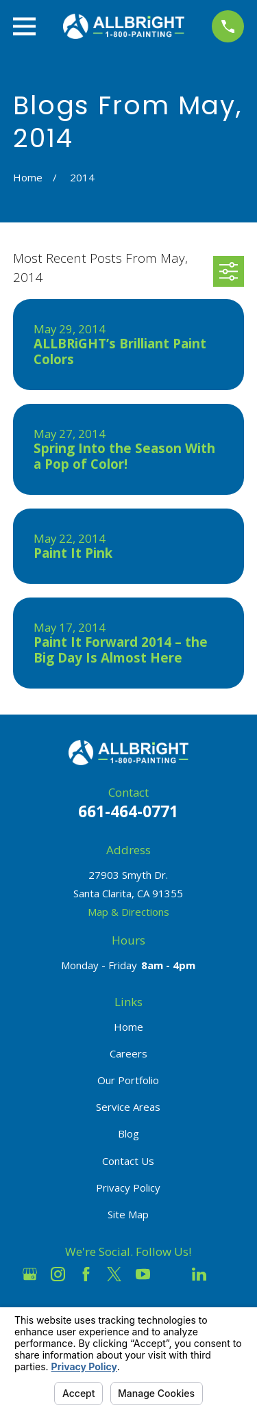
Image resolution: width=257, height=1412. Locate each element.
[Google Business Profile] (30, 1274)
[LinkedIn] (199, 1274)
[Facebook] (86, 1274)
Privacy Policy (128, 1187)
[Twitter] (114, 1274)
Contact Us (128, 1161)
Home (128, 1027)
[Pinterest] (227, 1274)
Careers (128, 1053)
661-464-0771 (128, 811)
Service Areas (128, 1107)
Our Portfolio (128, 1080)
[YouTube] (143, 1274)
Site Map (128, 1214)
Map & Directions (128, 912)
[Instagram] (58, 1274)
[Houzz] (171, 1274)
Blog (128, 1133)
